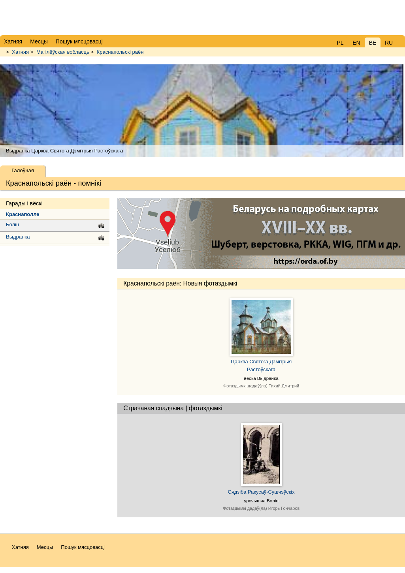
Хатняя (20, 52)
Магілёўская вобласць (62, 52)
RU (389, 42)
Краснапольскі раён (120, 52)
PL (340, 42)
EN (356, 42)
